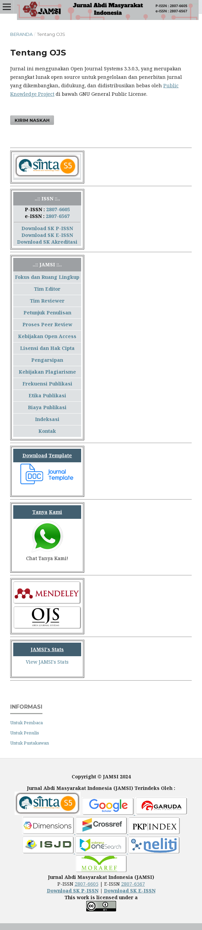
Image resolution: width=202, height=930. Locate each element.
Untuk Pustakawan (29, 743)
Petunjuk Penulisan (47, 312)
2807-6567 (58, 216)
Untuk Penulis (24, 733)
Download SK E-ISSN (47, 235)
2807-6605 (58, 209)
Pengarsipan (47, 360)
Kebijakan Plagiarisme (47, 372)
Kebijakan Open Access (47, 336)
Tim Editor (47, 289)
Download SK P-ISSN (47, 228)
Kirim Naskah (32, 120)
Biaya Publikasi (47, 407)
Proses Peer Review (47, 324)
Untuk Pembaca (26, 722)
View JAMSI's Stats (47, 662)
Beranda (21, 34)
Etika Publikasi (47, 395)
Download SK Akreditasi (47, 242)
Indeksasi (47, 419)
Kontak (47, 431)
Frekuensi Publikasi (47, 383)
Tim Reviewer (47, 300)
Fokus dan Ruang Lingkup (47, 277)
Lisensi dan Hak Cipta (47, 348)
